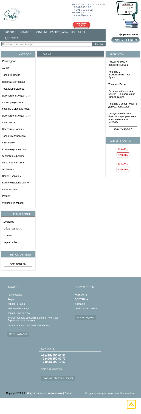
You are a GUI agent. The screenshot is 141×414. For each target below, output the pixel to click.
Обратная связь (13, 228)
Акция (5, 68)
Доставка (9, 221)
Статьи (8, 235)
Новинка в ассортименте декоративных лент (122, 105)
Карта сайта (10, 242)
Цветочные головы (13, 129)
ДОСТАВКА (11, 38)
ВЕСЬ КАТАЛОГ (18, 334)
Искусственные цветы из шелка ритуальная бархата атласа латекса (16, 102)
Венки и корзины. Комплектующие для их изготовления (15, 183)
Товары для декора (13, 88)
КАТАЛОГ (25, 32)
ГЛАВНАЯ (10, 32)
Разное (6, 196)
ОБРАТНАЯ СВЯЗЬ (86, 308)
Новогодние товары (13, 81)
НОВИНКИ (41, 32)
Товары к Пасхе (11, 74)
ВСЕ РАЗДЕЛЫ (85, 317)
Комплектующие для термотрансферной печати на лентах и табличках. (14, 159)
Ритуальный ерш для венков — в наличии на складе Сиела (121, 94)
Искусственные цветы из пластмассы (16, 119)
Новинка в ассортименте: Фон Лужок (119, 74)
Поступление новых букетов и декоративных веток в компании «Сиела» (122, 117)
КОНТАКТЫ (78, 32)
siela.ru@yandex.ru (52, 369)
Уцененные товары (13, 203)
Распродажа (9, 61)
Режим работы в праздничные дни (118, 63)
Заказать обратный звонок (58, 378)
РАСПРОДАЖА (59, 32)
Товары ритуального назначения (14, 139)
